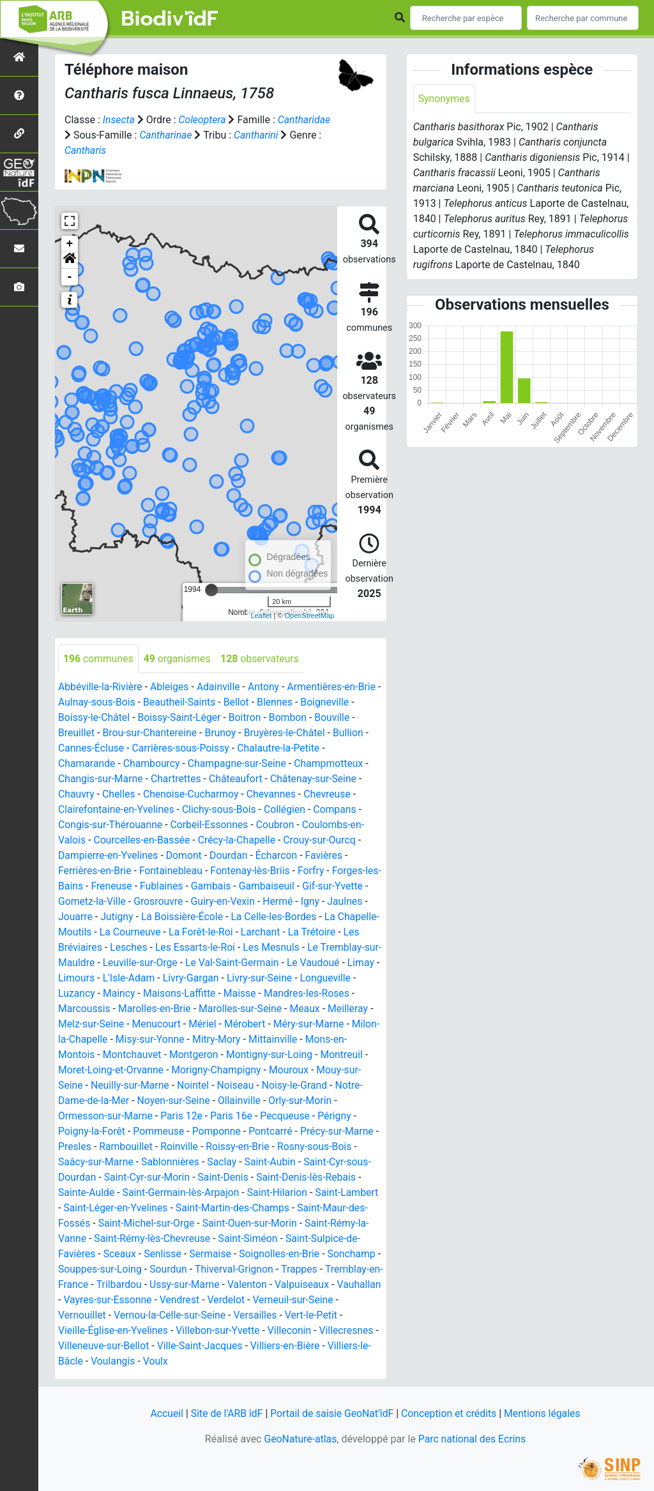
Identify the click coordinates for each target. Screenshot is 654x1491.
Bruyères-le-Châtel (288, 733)
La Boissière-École (183, 917)
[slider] (211, 590)
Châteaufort (238, 779)
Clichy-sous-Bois (221, 810)
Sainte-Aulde (87, 1193)
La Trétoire (357, 933)
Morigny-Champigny (269, 1070)
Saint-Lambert (351, 1193)
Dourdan (230, 856)
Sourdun (175, 1270)
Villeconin (293, 1331)
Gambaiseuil (285, 887)
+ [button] (69, 244)
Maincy (184, 994)
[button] (69, 260)
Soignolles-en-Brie (282, 1254)
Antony (266, 687)
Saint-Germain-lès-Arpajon (182, 1193)
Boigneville (333, 703)
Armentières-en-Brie (335, 687)
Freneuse (128, 887)
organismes (178, 659)
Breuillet (76, 733)
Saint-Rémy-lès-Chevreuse (154, 1239)
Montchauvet (175, 1055)
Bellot (244, 703)
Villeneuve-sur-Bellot (109, 1346)
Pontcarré (273, 1132)
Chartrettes (177, 779)
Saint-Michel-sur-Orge (147, 1224)
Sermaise (212, 1254)
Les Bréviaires (94, 948)
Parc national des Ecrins (472, 1439)
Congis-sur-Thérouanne (111, 825)
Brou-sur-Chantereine (151, 733)
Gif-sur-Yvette (352, 887)
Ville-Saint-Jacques (207, 1346)
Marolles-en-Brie (208, 1009)
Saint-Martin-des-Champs (235, 1208)
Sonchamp (355, 1254)
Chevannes (274, 795)
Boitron (247, 718)
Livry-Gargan (275, 979)
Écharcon (279, 856)
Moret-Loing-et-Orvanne (163, 1070)
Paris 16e (234, 1116)
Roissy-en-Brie (245, 1147)
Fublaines (179, 887)
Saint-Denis (226, 1178)
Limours (159, 979)
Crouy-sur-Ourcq (323, 841)
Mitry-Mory (283, 1040)
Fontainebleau (173, 871)
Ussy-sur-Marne (199, 1285)
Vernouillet (115, 1316)
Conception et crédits (450, 1413)
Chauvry (76, 795)
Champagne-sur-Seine (240, 764)
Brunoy (223, 733)
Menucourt (206, 1024)
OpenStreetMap (310, 615)
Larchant (305, 933)
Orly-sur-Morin (331, 1101)
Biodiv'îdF (169, 19)
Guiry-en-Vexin (230, 902)
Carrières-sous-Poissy (182, 749)
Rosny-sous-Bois (323, 1147)
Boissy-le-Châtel (94, 718)
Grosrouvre (165, 902)
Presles (80, 1147)
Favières (327, 856)
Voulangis (113, 1362)
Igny (318, 902)
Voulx (156, 1362)
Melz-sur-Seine (140, 1024)
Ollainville (269, 1101)
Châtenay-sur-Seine (317, 779)
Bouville (336, 718)
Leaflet (260, 615)
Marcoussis (136, 1009)
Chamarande (87, 764)
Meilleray (78, 1024)
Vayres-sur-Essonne (156, 1300)
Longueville (89, 994)
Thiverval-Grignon (242, 1270)
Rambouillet (132, 1147)
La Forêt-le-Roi (244, 933)
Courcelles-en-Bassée (143, 841)
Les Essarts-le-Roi (221, 948)
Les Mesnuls (298, 948)
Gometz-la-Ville (97, 902)
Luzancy (141, 994)
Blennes (283, 703)
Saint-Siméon (250, 1239)
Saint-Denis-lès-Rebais (309, 1178)
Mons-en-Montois (98, 1055)
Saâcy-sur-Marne (96, 1162)
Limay (119, 979)
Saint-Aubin (273, 1162)
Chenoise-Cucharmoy (192, 795)
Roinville (186, 1147)
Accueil (164, 1413)
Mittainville (341, 1040)
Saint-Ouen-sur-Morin (252, 1224)
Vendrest (228, 1300)
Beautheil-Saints (186, 703)
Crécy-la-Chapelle (239, 841)
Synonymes (444, 99)
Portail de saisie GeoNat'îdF (331, 1413)
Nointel (240, 1086)
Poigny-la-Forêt (92, 1132)
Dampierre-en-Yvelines (109, 856)
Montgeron (238, 1055)
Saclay (224, 1162)
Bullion (352, 733)
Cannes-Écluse (91, 749)
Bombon (290, 718)
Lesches (153, 948)
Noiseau (283, 1086)
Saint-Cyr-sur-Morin (148, 1178)
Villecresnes (350, 1331)
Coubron (278, 825)
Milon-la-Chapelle (134, 1040)
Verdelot (275, 1300)
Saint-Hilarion (280, 1193)
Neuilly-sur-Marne (176, 1086)
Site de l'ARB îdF (224, 1413)
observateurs (262, 659)
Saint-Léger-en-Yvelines (116, 1208)
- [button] (69, 277)
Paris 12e (183, 1116)
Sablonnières (171, 1162)
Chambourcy (152, 764)
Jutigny (117, 917)
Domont (185, 856)
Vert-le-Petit (347, 1316)
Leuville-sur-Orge (203, 963)
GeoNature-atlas (299, 1439)
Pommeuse (160, 1132)
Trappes (307, 1270)
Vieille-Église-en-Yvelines (114, 1331)
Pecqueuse (288, 1116)
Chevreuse (331, 795)
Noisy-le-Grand (343, 1086)
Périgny (338, 1116)
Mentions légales (544, 1413)
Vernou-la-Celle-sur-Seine (204, 1316)
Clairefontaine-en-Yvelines (117, 810)
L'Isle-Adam (213, 979)
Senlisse (164, 1254)
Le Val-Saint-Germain (296, 963)
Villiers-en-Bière (294, 1346)
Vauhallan (80, 1300)
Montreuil (80, 1070)
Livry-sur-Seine (345, 979)
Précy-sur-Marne (340, 1132)
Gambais (229, 887)
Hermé (286, 902)
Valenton (263, 1285)
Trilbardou (133, 1285)
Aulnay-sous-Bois (102, 703)
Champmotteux (333, 764)
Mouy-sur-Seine (93, 1086)
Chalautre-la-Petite (281, 749)
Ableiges (170, 687)
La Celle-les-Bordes (276, 917)
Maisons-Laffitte (245, 994)
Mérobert (296, 1024)
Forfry (314, 871)
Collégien (288, 810)
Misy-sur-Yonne (216, 1040)
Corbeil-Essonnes (211, 825)
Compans (338, 810)
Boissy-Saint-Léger (181, 718)
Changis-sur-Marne (101, 779)
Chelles (119, 795)
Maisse (307, 994)
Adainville (221, 687)
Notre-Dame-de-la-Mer (108, 1101)
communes (98, 659)
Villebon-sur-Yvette (220, 1331)
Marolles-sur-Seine (295, 1009)
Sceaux (120, 1254)
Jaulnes (354, 902)
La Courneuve (173, 933)
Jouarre (75, 917)
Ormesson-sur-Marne (106, 1116)
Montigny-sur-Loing (314, 1055)
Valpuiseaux (318, 1285)
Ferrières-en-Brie (95, 871)
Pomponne (218, 1132)
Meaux (360, 1009)
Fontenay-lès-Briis (253, 871)
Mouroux (343, 1070)
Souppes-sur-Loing (105, 1270)
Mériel (253, 1024)
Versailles (291, 1316)
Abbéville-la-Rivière (101, 687)
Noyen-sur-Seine (203, 1101)
